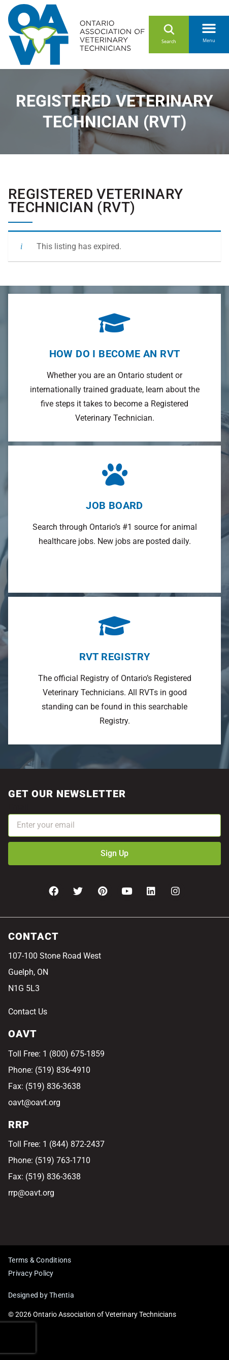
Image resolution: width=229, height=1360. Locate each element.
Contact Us (27, 1011)
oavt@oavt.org (34, 1102)
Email (18, 807)
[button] (209, 26)
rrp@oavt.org (31, 1193)
